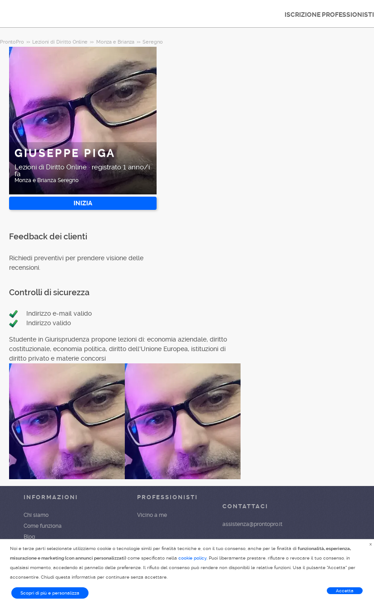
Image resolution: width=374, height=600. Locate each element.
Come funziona (43, 526)
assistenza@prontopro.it (252, 524)
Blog (29, 537)
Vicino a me (152, 515)
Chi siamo (36, 515)
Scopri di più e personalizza (49, 592)
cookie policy (192, 557)
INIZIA (83, 203)
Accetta (345, 590)
